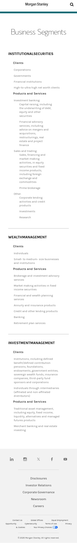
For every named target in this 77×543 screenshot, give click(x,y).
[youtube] (65, 459)
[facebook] (51, 459)
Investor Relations (38, 485)
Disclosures (38, 478)
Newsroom (38, 499)
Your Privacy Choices (46, 527)
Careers (38, 506)
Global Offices (37, 520)
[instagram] (25, 459)
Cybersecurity (31, 524)
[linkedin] (11, 459)
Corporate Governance (39, 492)
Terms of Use (51, 524)
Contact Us (18, 520)
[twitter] (38, 459)
